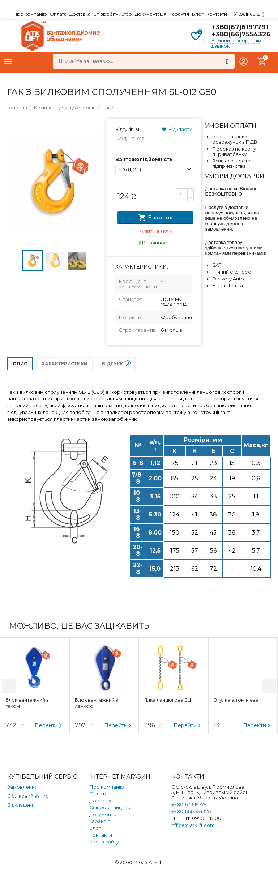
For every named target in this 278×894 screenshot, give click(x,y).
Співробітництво (112, 14)
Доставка (79, 14)
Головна (17, 107)
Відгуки (116, 363)
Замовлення (22, 787)
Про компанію (30, 14)
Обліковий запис (27, 796)
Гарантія (179, 14)
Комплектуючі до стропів (65, 107)
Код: (121, 138)
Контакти (216, 14)
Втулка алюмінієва (236, 700)
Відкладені (20, 805)
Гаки (108, 107)
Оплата (58, 14)
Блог (198, 14)
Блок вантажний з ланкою (96, 703)
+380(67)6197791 (239, 27)
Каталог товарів (8, 61)
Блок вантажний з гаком (27, 703)
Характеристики (64, 363)
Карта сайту (104, 842)
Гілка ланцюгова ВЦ (167, 700)
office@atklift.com (193, 825)
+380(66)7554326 (241, 34)
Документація (151, 14)
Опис (20, 363)
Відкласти (177, 129)
